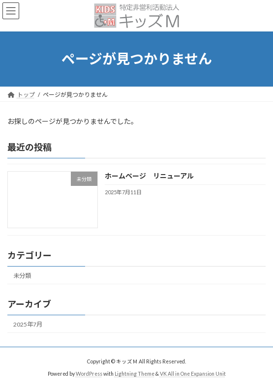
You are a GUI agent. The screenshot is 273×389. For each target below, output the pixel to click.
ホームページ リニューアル (149, 176)
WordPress (89, 374)
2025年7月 (27, 324)
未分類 (22, 275)
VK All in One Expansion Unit (193, 374)
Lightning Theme (134, 374)
